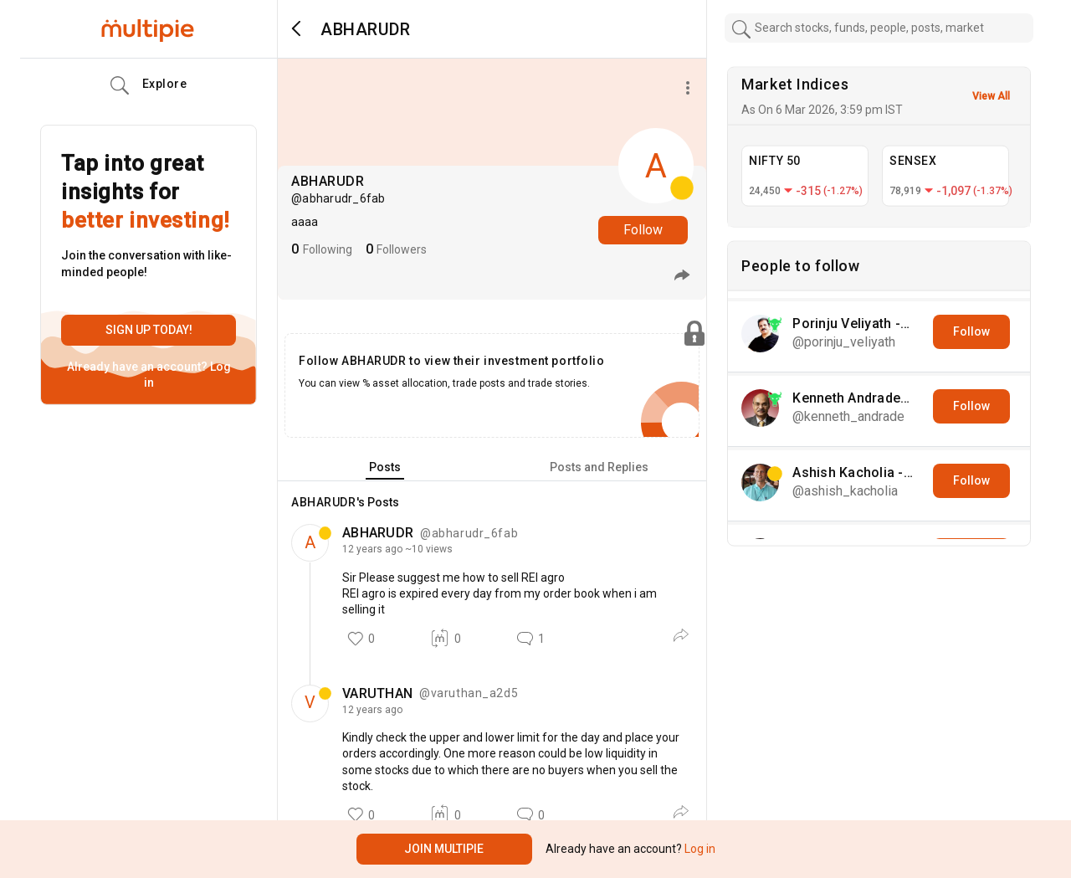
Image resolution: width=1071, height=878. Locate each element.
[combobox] (879, 28)
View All (991, 96)
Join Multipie (444, 848)
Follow (643, 230)
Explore (148, 85)
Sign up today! (148, 329)
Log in (698, 848)
